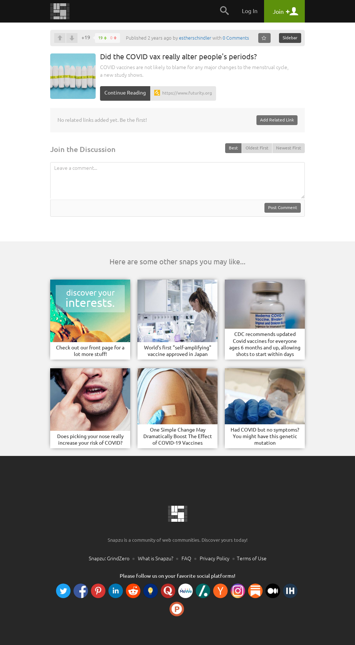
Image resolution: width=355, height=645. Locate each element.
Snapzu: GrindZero (109, 558)
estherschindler (195, 37)
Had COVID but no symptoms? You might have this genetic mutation (265, 436)
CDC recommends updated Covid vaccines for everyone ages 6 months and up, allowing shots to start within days (264, 344)
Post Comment (282, 207)
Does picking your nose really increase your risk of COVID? (90, 439)
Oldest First (257, 147)
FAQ (186, 558)
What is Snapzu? (155, 558)
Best (233, 147)
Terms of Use (252, 558)
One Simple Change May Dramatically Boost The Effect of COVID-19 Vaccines (177, 436)
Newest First (288, 147)
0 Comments (236, 37)
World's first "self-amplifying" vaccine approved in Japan (177, 351)
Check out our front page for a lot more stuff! (90, 351)
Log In (250, 11)
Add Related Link (277, 119)
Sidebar (290, 37)
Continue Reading (125, 93)
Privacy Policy (215, 558)
